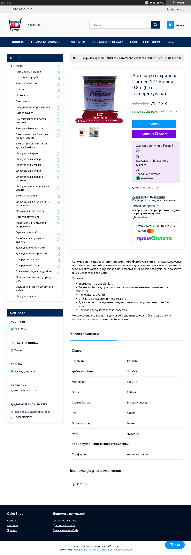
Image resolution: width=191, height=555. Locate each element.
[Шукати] (155, 25)
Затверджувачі (25, 112)
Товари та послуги (45, 41)
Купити (154, 124)
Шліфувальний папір (28, 159)
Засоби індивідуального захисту (31, 240)
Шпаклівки (22, 95)
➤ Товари (17, 65)
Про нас (12, 530)
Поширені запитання (65, 520)
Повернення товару (145, 41)
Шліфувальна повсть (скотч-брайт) (33, 188)
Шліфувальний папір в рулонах (29, 178)
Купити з (154, 134)
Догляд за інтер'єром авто (32, 253)
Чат (175, 545)
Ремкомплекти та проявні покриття (31, 120)
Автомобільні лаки (27, 83)
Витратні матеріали (28, 216)
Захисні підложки (26, 195)
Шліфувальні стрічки (28, 164)
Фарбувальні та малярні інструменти (31, 224)
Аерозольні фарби (27, 77)
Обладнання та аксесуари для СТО (35, 279)
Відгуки (11, 520)
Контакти (78, 41)
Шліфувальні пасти (27, 296)
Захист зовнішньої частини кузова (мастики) (32, 136)
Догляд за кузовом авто (31, 247)
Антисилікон (23, 101)
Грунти (20, 89)
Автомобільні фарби (28, 71)
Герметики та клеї (26, 232)
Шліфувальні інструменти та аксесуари (33, 203)
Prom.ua (113, 546)
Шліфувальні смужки (28, 170)
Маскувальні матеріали (30, 211)
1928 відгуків (157, 2)
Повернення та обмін (65, 530)
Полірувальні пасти (28, 265)
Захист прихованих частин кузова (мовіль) (32, 145)
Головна (17, 41)
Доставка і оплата (64, 525)
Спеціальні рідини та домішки (34, 271)
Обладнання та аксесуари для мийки (35, 288)
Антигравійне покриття (29, 128)
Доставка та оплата (107, 41)
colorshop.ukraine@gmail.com (32, 411)
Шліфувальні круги (27, 153)
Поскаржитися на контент (86, 549)
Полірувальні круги (27, 259)
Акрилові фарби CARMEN (99, 58)
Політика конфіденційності (117, 549)
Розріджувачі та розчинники (33, 107)
